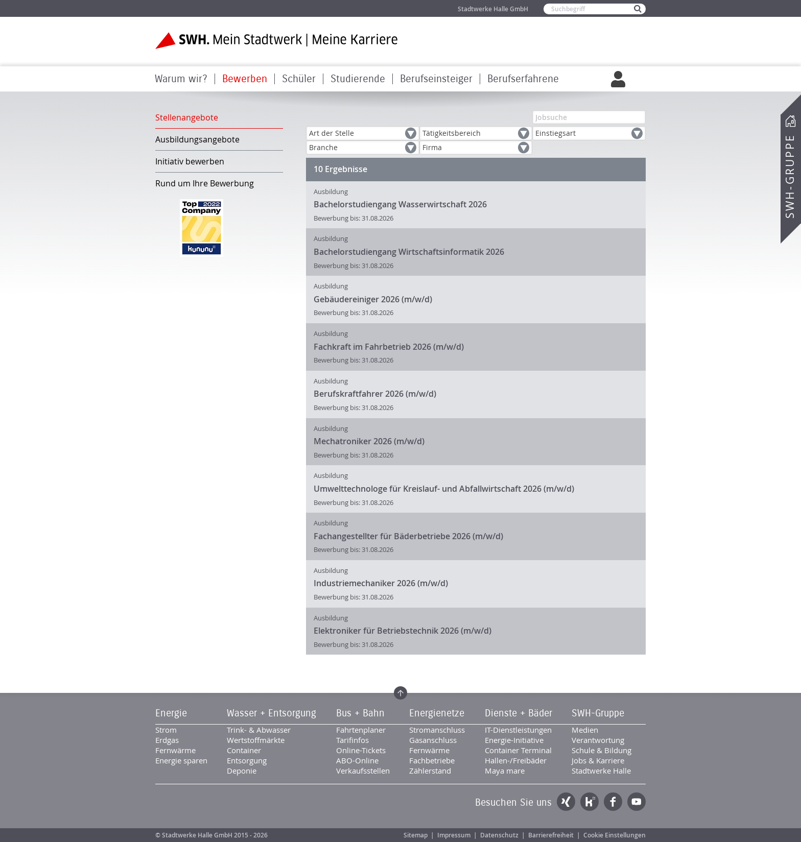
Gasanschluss (433, 740)
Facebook (613, 801)
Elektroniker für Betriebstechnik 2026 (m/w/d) (402, 630)
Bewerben (244, 79)
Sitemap (416, 835)
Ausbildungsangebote (197, 139)
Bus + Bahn (360, 713)
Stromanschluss (437, 730)
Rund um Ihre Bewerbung (204, 183)
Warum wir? (181, 79)
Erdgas (167, 740)
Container (244, 750)
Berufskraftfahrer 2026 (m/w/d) (375, 393)
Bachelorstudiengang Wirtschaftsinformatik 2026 (409, 251)
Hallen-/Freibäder (516, 760)
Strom (166, 730)
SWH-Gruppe (790, 176)
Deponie (241, 770)
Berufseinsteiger (436, 79)
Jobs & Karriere (598, 760)
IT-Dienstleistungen (518, 730)
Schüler (299, 79)
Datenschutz (499, 835)
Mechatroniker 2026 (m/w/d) (369, 441)
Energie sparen (181, 760)
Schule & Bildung (601, 750)
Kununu (589, 801)
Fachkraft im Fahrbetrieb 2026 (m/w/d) (389, 346)
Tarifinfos (352, 740)
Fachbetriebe (432, 760)
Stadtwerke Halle (601, 770)
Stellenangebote (186, 117)
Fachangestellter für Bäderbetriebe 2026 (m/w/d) (408, 536)
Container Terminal (518, 750)
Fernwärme (175, 750)
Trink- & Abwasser (259, 730)
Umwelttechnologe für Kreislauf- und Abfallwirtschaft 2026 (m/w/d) (444, 488)
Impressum (453, 835)
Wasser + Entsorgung (271, 713)
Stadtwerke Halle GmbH (493, 9)
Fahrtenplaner (361, 730)
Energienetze (436, 713)
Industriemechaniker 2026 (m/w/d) (381, 583)
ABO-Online (357, 760)
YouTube (636, 801)
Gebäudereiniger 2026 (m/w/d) (373, 299)
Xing (566, 801)
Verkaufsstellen (363, 770)
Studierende (358, 79)
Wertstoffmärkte (256, 740)
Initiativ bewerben (189, 161)
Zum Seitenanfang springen (400, 693)
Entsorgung (247, 760)
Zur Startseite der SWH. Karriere (276, 40)
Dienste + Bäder (518, 713)
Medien (585, 730)
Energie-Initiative (514, 740)
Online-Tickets (361, 750)
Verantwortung (598, 740)
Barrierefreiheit (551, 835)
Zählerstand (430, 770)
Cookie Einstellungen (614, 835)
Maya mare (505, 770)
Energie (171, 713)
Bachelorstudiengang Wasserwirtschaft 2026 (400, 204)
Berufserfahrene (523, 79)
